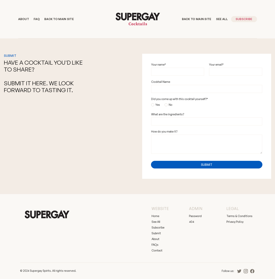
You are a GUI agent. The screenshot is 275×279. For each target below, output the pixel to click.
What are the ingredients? (167, 114)
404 (191, 222)
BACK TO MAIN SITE (59, 19)
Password (195, 216)
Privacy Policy (234, 222)
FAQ (37, 19)
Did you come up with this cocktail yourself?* (179, 99)
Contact (157, 250)
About (23, 19)
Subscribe (244, 19)
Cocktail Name (160, 82)
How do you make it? (164, 131)
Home (155, 216)
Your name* (158, 64)
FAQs (155, 244)
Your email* (216, 64)
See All (222, 19)
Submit (156, 233)
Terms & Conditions (239, 216)
